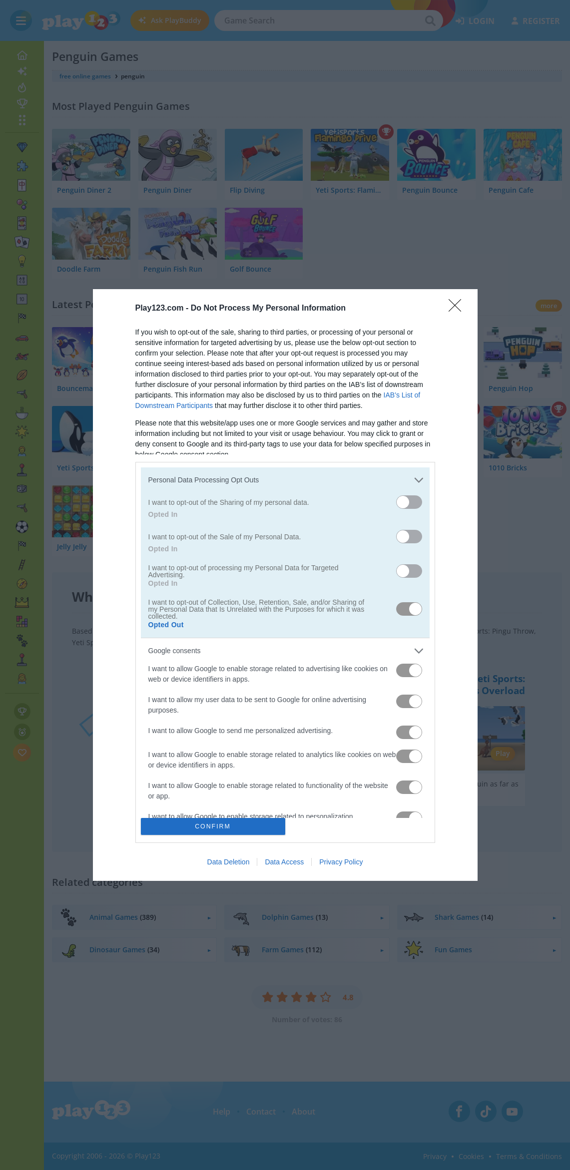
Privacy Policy (341, 862)
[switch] (409, 502)
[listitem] (285, 480)
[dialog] (285, 585)
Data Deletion (228, 862)
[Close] (458, 308)
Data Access (284, 862)
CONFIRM (213, 826)
